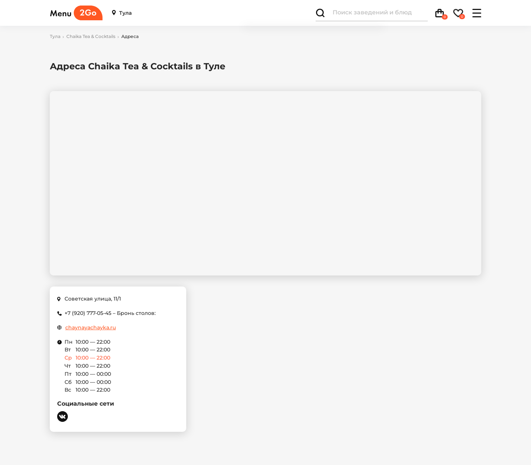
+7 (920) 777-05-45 (88, 313)
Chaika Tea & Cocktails (90, 36)
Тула (122, 13)
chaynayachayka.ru (90, 328)
